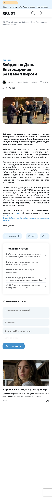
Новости (16, 22)
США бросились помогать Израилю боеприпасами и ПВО (26, 286)
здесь (18, 213)
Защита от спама (10, 338)
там (6, 215)
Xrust (9, 13)
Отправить (13, 346)
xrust (11, 225)
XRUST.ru (6, 22)
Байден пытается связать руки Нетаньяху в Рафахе (26, 263)
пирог (5, 225)
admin (10, 82)
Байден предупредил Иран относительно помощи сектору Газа (26, 278)
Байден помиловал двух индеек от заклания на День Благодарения (26, 255)
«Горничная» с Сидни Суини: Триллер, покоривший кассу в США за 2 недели (26, 389)
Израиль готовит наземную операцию (26, 270)
